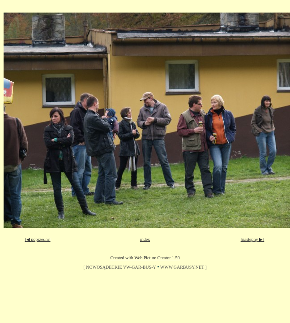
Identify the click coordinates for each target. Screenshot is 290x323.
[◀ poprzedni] (37, 239)
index (145, 239)
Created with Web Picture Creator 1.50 (144, 257)
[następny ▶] (252, 239)
